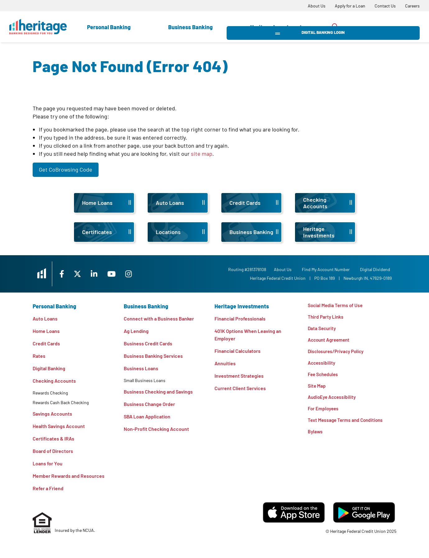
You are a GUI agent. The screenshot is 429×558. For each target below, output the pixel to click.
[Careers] (412, 5)
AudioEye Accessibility (333, 400)
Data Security (322, 329)
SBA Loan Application (147, 416)
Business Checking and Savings (158, 391)
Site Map (317, 388)
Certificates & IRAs (53, 438)
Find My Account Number (327, 269)
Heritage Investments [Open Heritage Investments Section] (277, 27)
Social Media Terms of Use (336, 305)
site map (201, 153)
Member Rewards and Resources (68, 476)
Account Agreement (330, 341)
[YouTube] (121, 273)
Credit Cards (46, 343)
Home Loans (46, 331)
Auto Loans (45, 318)
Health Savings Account (59, 426)
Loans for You (47, 463)
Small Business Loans (144, 380)
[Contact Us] (385, 5)
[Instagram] (139, 273)
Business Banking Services (153, 356)
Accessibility (322, 364)
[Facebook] (68, 273)
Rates (39, 356)
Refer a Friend (48, 488)
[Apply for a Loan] (350, 5)
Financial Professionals (239, 318)
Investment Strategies (239, 376)
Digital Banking (49, 368)
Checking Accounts (54, 381)
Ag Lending (136, 331)
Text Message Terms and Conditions (347, 424)
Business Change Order (149, 404)
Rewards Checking (50, 392)
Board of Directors (53, 451)
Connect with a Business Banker (159, 318)
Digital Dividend (377, 269)
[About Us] (316, 5)
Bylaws (315, 435)
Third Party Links (326, 317)
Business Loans (141, 368)
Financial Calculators (237, 351)
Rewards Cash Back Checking (61, 402)
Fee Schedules (324, 376)
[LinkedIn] (103, 273)
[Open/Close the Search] (335, 26)
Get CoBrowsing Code (65, 169)
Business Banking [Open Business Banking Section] (190, 27)
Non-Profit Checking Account (156, 429)
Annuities (225, 363)
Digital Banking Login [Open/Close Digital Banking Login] (385, 26)
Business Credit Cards (148, 343)
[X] (85, 273)
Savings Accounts (52, 414)
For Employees (324, 412)
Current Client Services (240, 388)
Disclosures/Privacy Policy (337, 353)
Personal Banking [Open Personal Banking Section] (109, 27)
